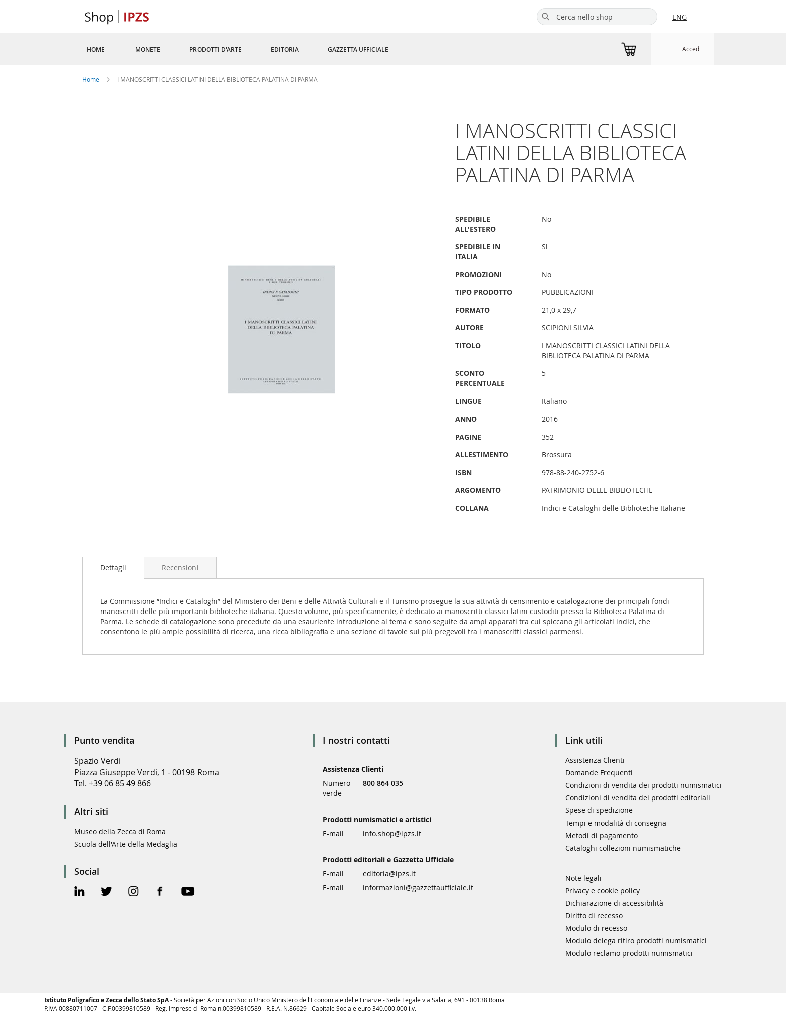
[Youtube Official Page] (187, 892)
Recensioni (180, 567)
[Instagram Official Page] (133, 892)
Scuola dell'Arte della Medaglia (125, 844)
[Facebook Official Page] (160, 892)
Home (90, 79)
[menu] (249, 49)
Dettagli (113, 567)
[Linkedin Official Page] (79, 892)
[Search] (546, 17)
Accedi (691, 49)
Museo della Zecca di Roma (120, 831)
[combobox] (597, 16)
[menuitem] (95, 49)
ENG (679, 17)
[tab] (113, 568)
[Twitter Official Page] (106, 892)
